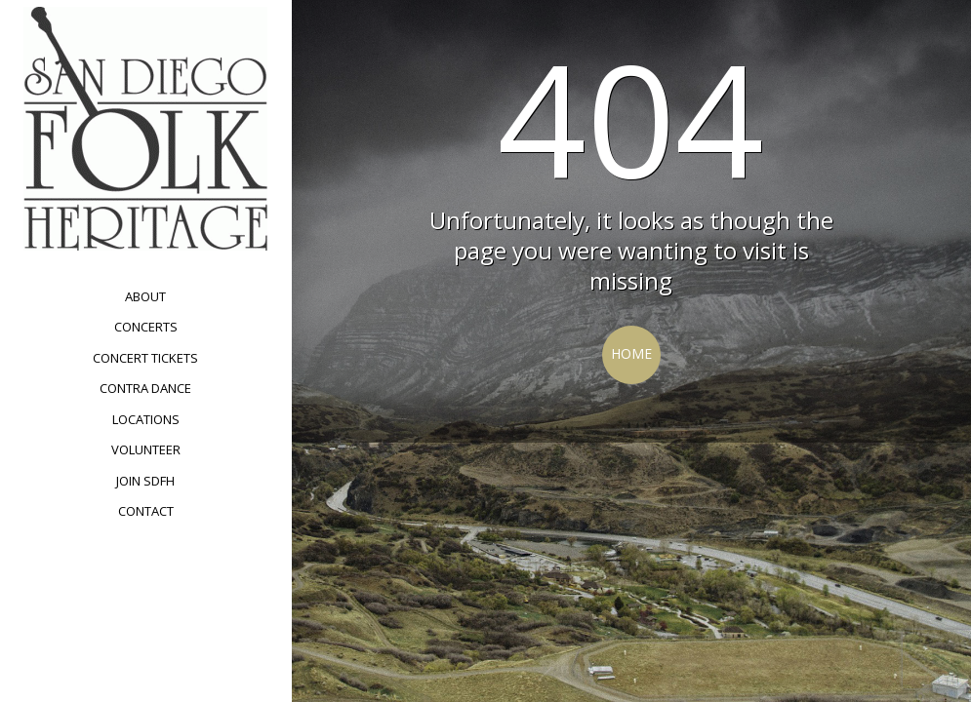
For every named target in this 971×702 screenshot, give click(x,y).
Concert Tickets (145, 358)
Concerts (146, 326)
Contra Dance (145, 388)
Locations (146, 419)
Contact (146, 511)
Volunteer (146, 449)
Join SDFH (145, 480)
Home (631, 353)
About (145, 296)
